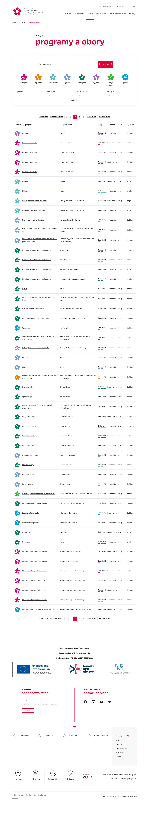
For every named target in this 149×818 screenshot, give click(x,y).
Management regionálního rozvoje (34, 571)
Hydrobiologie (27, 387)
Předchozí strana (56, 117)
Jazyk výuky (110, 91)
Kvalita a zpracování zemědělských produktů (38, 494)
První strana (43, 117)
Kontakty (132, 14)
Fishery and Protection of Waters (34, 201)
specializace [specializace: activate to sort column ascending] (67, 125)
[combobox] (107, 6)
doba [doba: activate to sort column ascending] (122, 125)
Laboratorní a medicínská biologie (34, 503)
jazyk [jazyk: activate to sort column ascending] (132, 125)
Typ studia (20, 91)
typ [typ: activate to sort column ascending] (101, 125)
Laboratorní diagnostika (30, 513)
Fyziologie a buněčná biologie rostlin (35, 318)
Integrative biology (29, 417)
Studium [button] (90, 14)
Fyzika (24, 289)
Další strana (91, 117)
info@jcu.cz (132, 779)
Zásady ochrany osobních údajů (45, 705)
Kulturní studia (27, 484)
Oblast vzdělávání (82, 91)
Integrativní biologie (29, 436)
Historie (25, 357)
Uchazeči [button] (48, 736)
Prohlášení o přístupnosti (129, 796)
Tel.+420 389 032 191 (118, 779)
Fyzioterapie (26, 328)
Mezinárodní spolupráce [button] (118, 14)
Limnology (26, 532)
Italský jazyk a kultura (30, 455)
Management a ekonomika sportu (34, 552)
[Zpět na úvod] (28, 11)
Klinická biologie (28, 465)
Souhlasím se (39, 705)
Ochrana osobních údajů (108, 796)
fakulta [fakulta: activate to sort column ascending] (18, 125)
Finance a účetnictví (29, 143)
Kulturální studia (28, 474)
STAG (117, 740)
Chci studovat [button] (79, 14)
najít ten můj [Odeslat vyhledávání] (105, 64)
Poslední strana (104, 117)
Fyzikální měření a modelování (33, 309)
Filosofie (25, 133)
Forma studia (51, 91)
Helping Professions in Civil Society (35, 348)
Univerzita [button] (68, 14)
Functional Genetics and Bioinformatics (36, 250)
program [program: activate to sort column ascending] (28, 125)
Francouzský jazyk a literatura (33, 220)
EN (134, 6)
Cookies (15, 798)
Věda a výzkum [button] (101, 14)
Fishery (25, 181)
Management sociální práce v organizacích (38, 609)
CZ (129, 6)
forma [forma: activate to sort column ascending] (112, 125)
